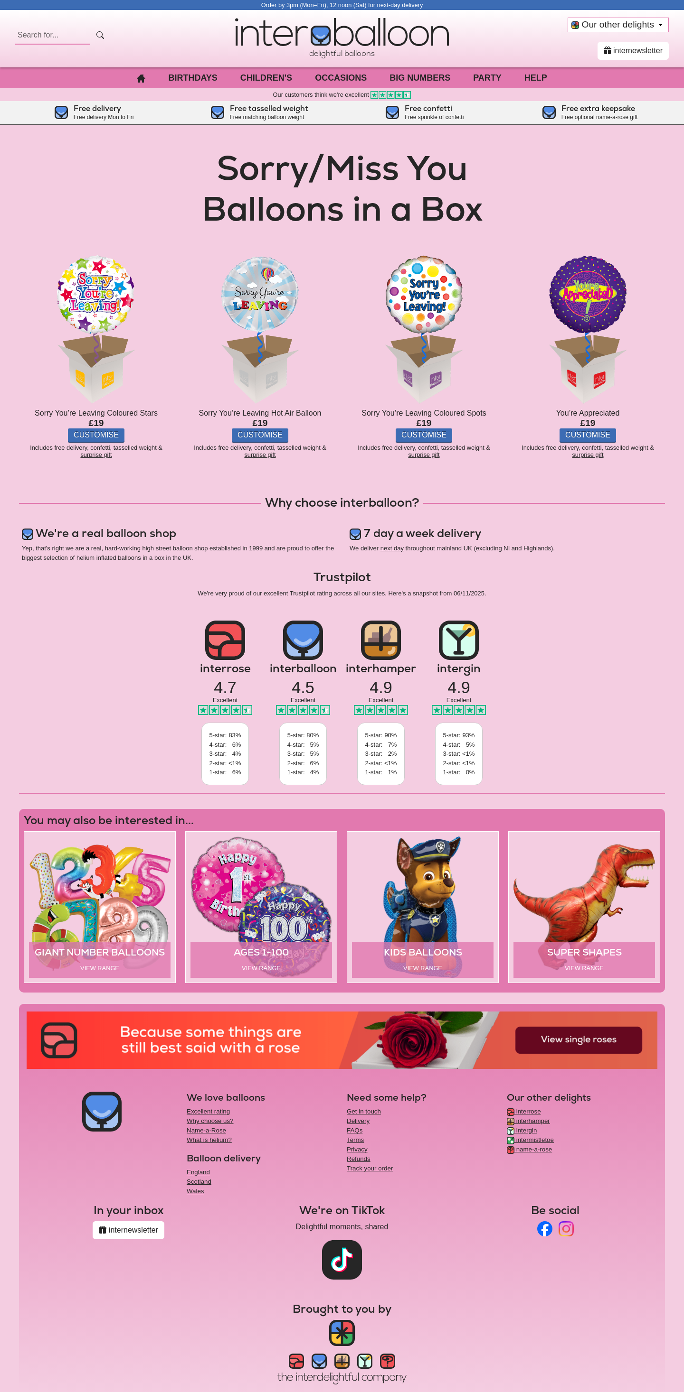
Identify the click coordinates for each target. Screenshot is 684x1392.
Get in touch (364, 1111)
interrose (524, 1111)
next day (392, 548)
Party (487, 78)
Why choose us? (210, 1120)
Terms (355, 1139)
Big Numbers (420, 78)
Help (535, 78)
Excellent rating (208, 1111)
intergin (522, 1130)
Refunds (358, 1158)
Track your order (370, 1168)
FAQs (354, 1130)
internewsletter (633, 50)
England (198, 1172)
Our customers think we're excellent (342, 94)
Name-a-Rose (206, 1130)
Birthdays (192, 78)
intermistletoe (530, 1139)
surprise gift (96, 454)
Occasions (341, 78)
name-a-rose (529, 1149)
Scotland (199, 1181)
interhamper (528, 1120)
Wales (195, 1191)
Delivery (358, 1120)
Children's (266, 78)
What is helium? (209, 1139)
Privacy (357, 1149)
